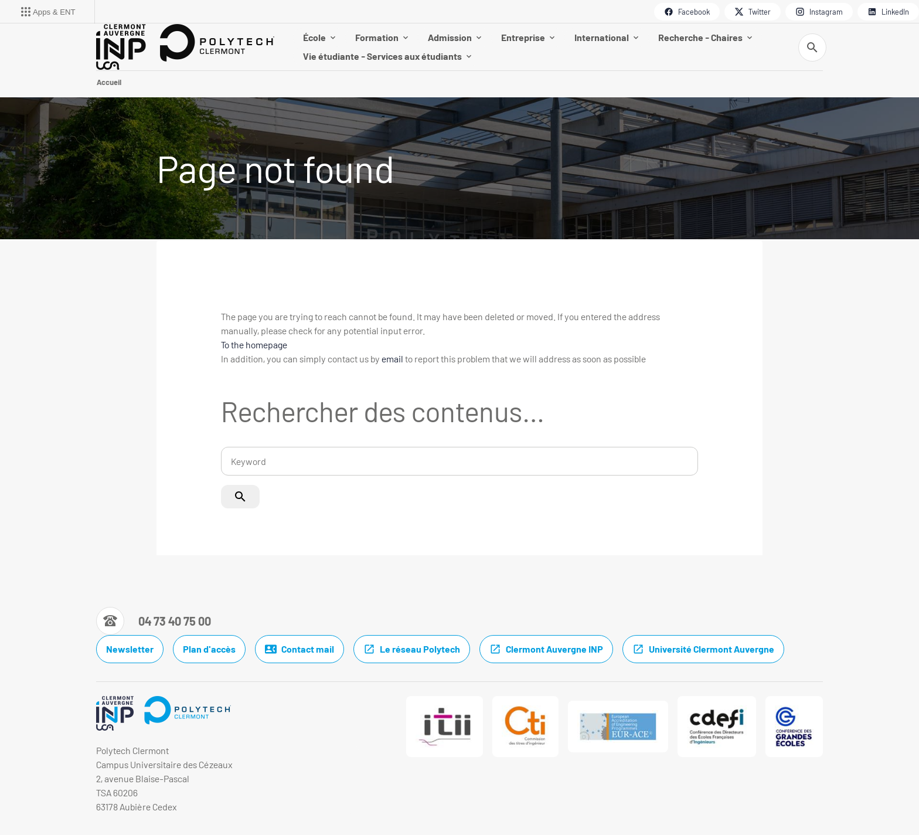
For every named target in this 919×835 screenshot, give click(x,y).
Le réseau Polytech (411, 649)
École (319, 37)
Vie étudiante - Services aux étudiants (387, 56)
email (392, 358)
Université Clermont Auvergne (703, 649)
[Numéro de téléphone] (153, 621)
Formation (381, 37)
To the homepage (254, 344)
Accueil (109, 82)
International (606, 37)
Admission (454, 37)
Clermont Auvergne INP (546, 649)
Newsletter (130, 648)
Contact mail (299, 649)
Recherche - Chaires (705, 37)
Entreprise (527, 37)
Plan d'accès (209, 648)
